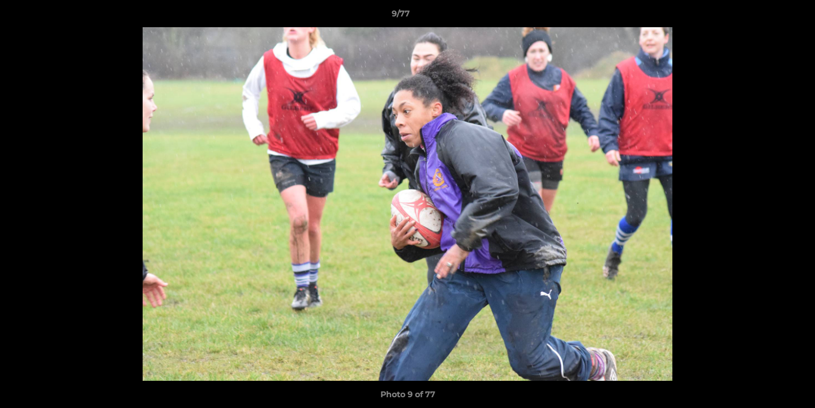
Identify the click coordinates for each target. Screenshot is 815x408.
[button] (767, 16)
